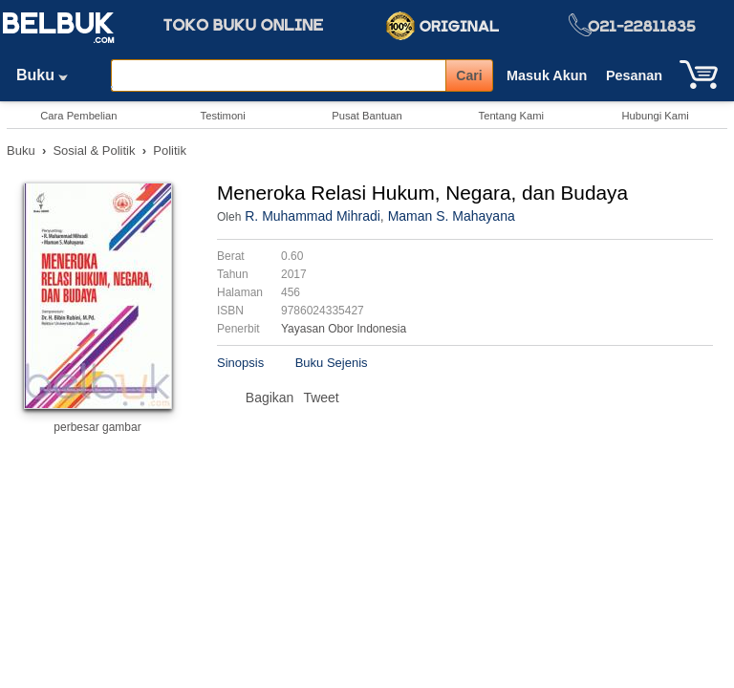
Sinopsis (240, 362)
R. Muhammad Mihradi (312, 216)
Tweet (320, 397)
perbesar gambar (97, 427)
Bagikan (270, 397)
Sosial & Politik (94, 150)
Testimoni (223, 115)
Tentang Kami (511, 115)
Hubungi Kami (654, 115)
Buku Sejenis (331, 362)
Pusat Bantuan (366, 115)
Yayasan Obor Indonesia (343, 328)
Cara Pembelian (78, 115)
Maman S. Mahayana (451, 216)
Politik (169, 150)
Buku (48, 75)
